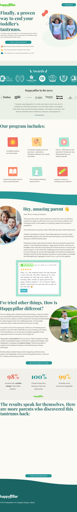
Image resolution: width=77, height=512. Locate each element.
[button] (69, 4)
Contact (20, 502)
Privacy (26, 502)
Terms (32, 502)
